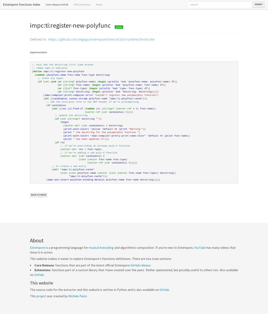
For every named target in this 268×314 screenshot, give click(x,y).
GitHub (39, 275)
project (41, 296)
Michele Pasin (77, 296)
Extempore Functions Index (21, 4)
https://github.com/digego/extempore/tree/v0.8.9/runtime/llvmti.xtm (101, 39)
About (99, 4)
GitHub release (140, 265)
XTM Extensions (82, 4)
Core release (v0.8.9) (58, 4)
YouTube (200, 247)
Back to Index (38, 194)
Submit (259, 4)
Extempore (37, 247)
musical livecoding (101, 247)
